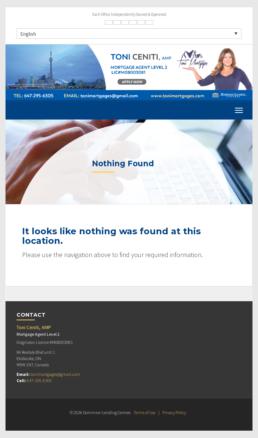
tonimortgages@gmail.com (55, 374)
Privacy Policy (174, 412)
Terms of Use (144, 412)
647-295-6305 (39, 380)
